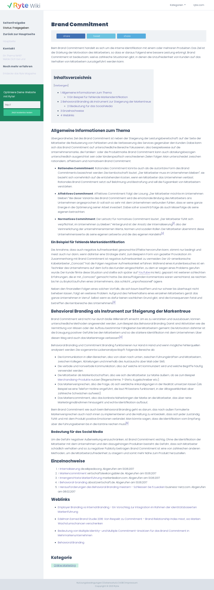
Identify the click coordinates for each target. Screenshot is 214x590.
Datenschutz (110, 582)
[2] (163, 233)
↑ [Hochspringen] (59, 469)
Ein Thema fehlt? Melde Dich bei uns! (14, 57)
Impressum (131, 582)
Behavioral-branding (74, 482)
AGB (121, 582)
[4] (121, 337)
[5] (127, 423)
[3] (114, 302)
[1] (174, 223)
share (67, 36)
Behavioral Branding (71, 542)
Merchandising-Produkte (74, 380)
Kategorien (177, 5)
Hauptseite (9, 41)
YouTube (144, 272)
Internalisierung (70, 469)
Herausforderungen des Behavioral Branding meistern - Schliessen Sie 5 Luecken (112, 487)
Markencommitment (73, 473)
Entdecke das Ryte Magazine (19, 73)
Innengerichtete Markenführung (81, 478)
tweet (97, 36)
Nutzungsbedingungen (89, 582)
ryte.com (198, 5)
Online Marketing (65, 565)
